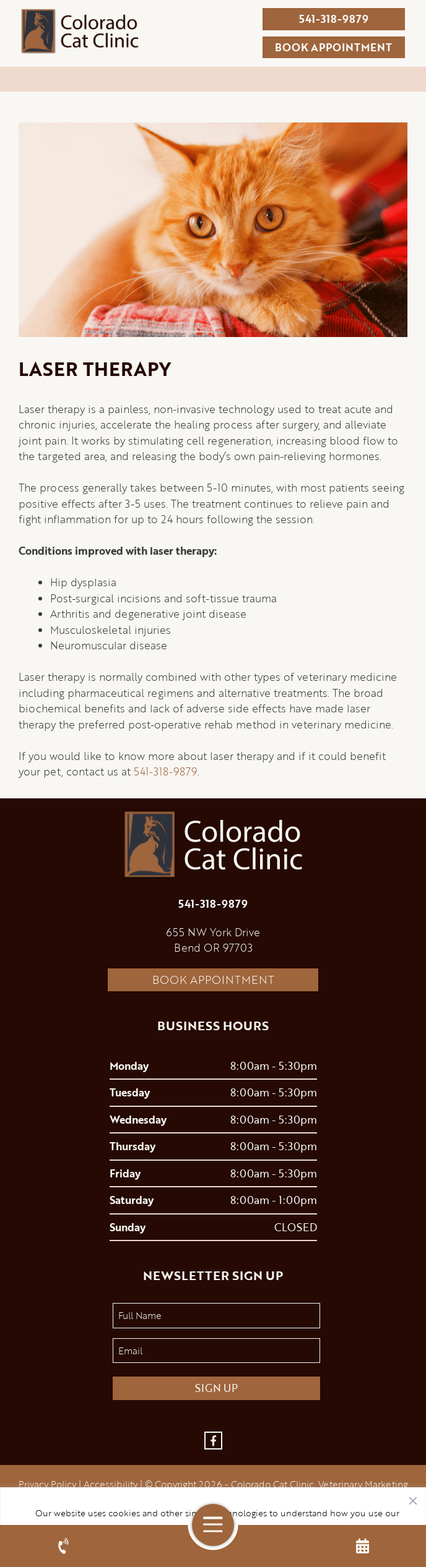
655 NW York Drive (213, 932)
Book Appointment (213, 979)
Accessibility (110, 1484)
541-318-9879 (333, 19)
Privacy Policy (47, 1484)
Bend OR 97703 (213, 947)
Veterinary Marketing (363, 1484)
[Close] (413, 1497)
